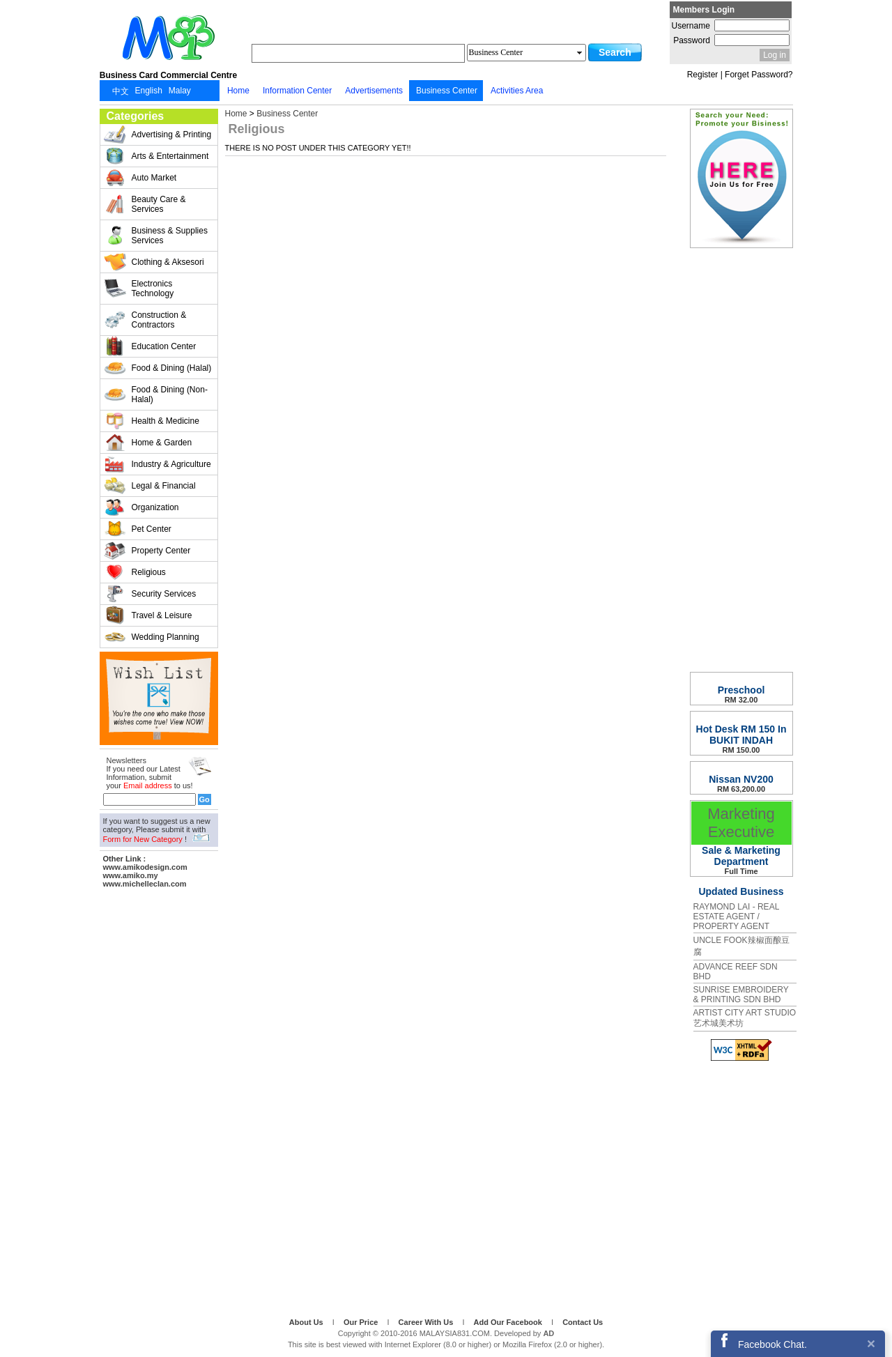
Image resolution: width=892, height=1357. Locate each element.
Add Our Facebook (509, 1322)
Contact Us (582, 1322)
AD (548, 1333)
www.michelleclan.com (145, 884)
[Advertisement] (159, 1100)
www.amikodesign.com (145, 867)
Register (702, 74)
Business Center (287, 113)
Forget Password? (758, 74)
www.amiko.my (130, 875)
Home (236, 113)
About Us (307, 1322)
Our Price (362, 1322)
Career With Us (427, 1322)
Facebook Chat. (772, 1344)
